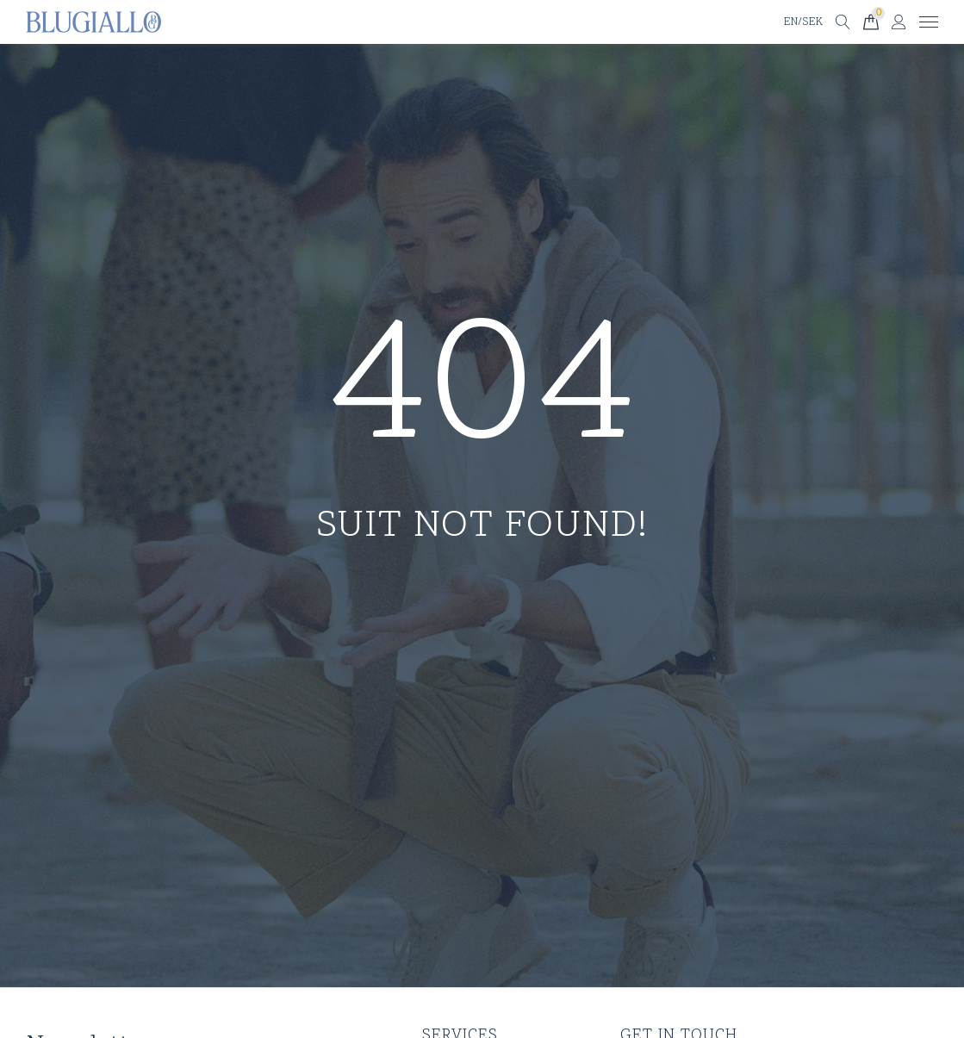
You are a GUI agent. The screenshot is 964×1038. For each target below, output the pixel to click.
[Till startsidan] (93, 22)
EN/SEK (803, 22)
